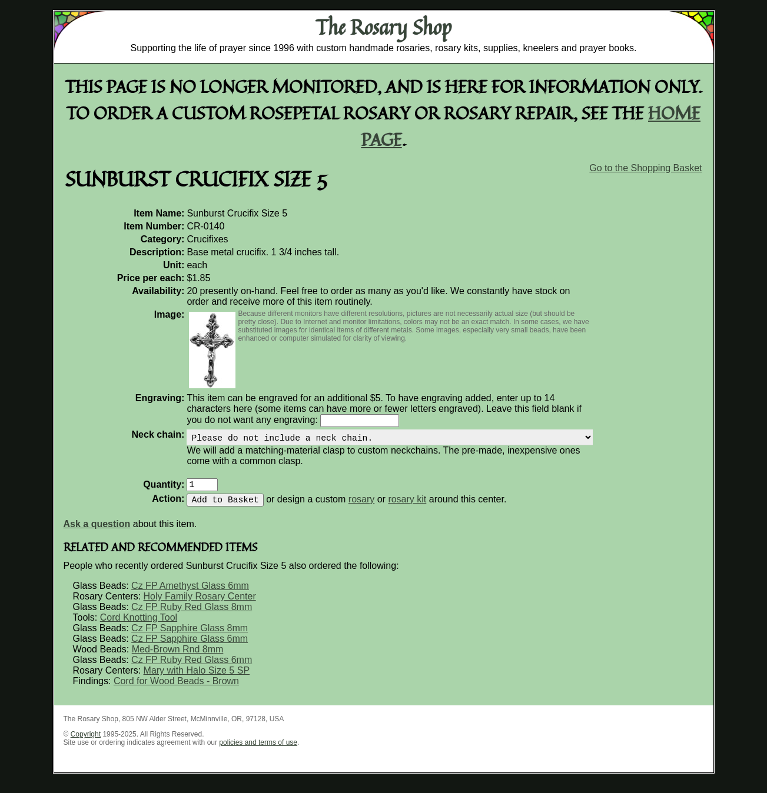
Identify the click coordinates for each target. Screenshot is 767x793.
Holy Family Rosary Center (200, 606)
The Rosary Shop (383, 27)
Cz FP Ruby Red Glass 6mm (191, 669)
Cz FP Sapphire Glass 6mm (189, 648)
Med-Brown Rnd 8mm (178, 659)
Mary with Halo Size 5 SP (197, 680)
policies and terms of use (258, 752)
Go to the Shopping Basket (645, 168)
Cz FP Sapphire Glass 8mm (189, 637)
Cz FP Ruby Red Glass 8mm (191, 616)
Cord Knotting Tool (138, 627)
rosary (361, 509)
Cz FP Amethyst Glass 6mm (190, 595)
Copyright (86, 743)
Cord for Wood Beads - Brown (176, 690)
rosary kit (407, 509)
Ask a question (97, 533)
